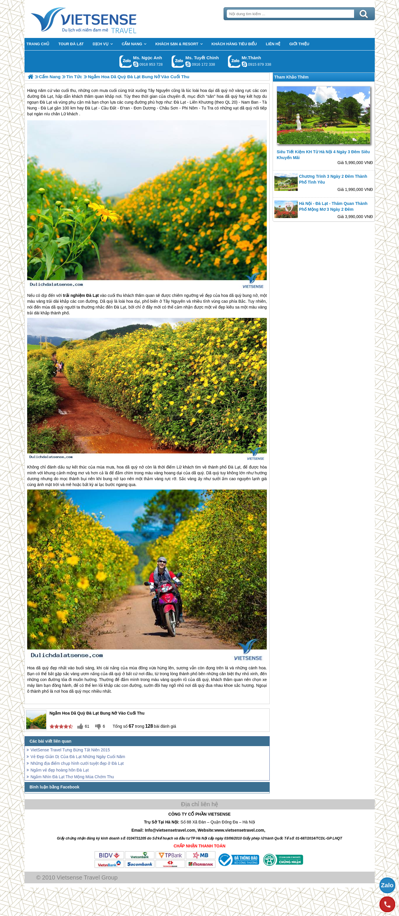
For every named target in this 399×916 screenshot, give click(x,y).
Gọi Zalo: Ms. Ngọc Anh (125, 61)
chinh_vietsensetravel (188, 64)
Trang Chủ (98, 19)
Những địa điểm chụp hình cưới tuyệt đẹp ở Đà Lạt (77, 763)
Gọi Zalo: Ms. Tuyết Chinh (177, 61)
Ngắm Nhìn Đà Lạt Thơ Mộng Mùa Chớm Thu (72, 776)
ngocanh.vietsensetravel (136, 64)
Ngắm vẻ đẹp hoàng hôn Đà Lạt (60, 770)
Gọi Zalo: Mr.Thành (234, 61)
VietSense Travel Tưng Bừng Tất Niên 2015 (70, 750)
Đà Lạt (92, 295)
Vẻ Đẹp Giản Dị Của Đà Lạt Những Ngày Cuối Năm (78, 756)
